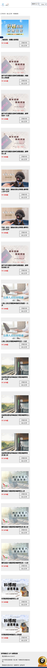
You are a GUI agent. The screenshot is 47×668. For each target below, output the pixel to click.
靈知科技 (9, 665)
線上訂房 (24, 45)
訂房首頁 (3, 13)
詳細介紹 (24, 42)
